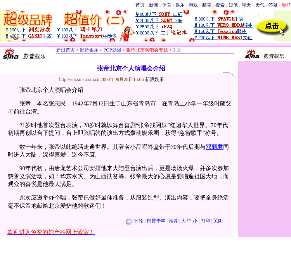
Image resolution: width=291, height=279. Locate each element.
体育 (166, 5)
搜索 (220, 5)
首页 (140, 5)
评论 (139, 221)
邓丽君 (214, 147)
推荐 (173, 221)
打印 (205, 221)
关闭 (218, 221)
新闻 (153, 5)
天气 (260, 5)
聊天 (246, 5)
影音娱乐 (89, 50)
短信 (233, 5)
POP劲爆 (111, 50)
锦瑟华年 (156, 221)
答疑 (273, 5)
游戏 (193, 5)
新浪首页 (65, 50)
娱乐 (180, 5)
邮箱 (206, 5)
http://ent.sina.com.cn (80, 79)
